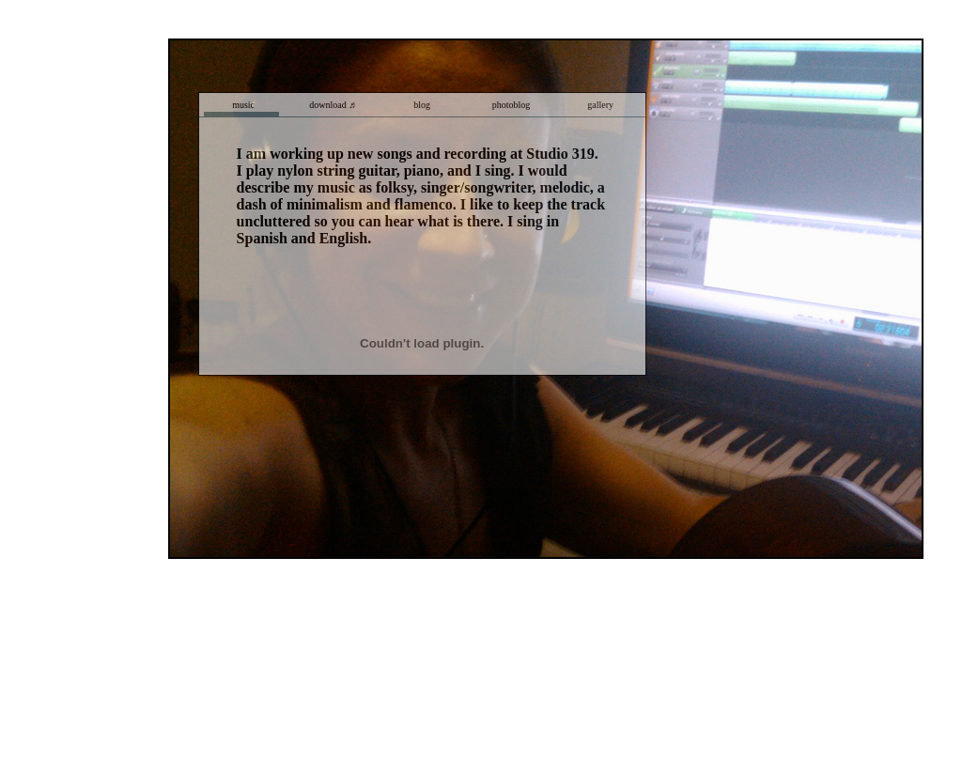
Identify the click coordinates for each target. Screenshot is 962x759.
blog (421, 105)
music (243, 105)
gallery (600, 105)
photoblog (511, 105)
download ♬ (332, 105)
